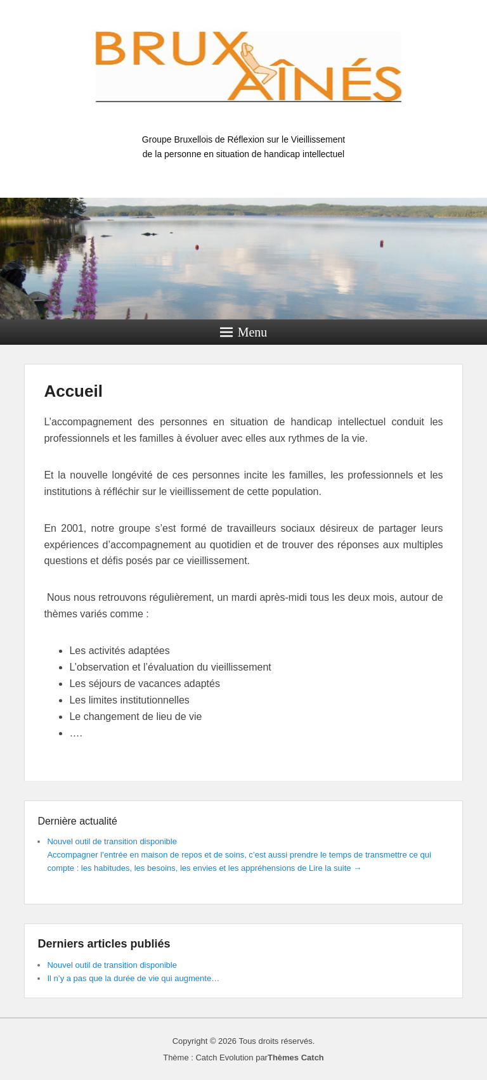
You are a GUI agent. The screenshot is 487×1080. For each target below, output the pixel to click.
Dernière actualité (77, 821)
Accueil (73, 391)
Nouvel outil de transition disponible (112, 841)
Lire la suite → (335, 868)
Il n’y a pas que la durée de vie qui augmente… (133, 978)
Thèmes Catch (296, 1057)
